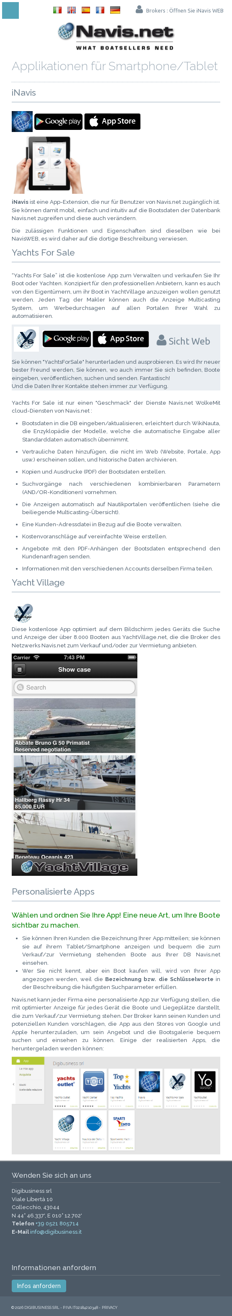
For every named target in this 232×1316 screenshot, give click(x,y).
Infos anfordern (39, 1286)
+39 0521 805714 (57, 1223)
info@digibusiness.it (56, 1232)
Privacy (109, 1307)
